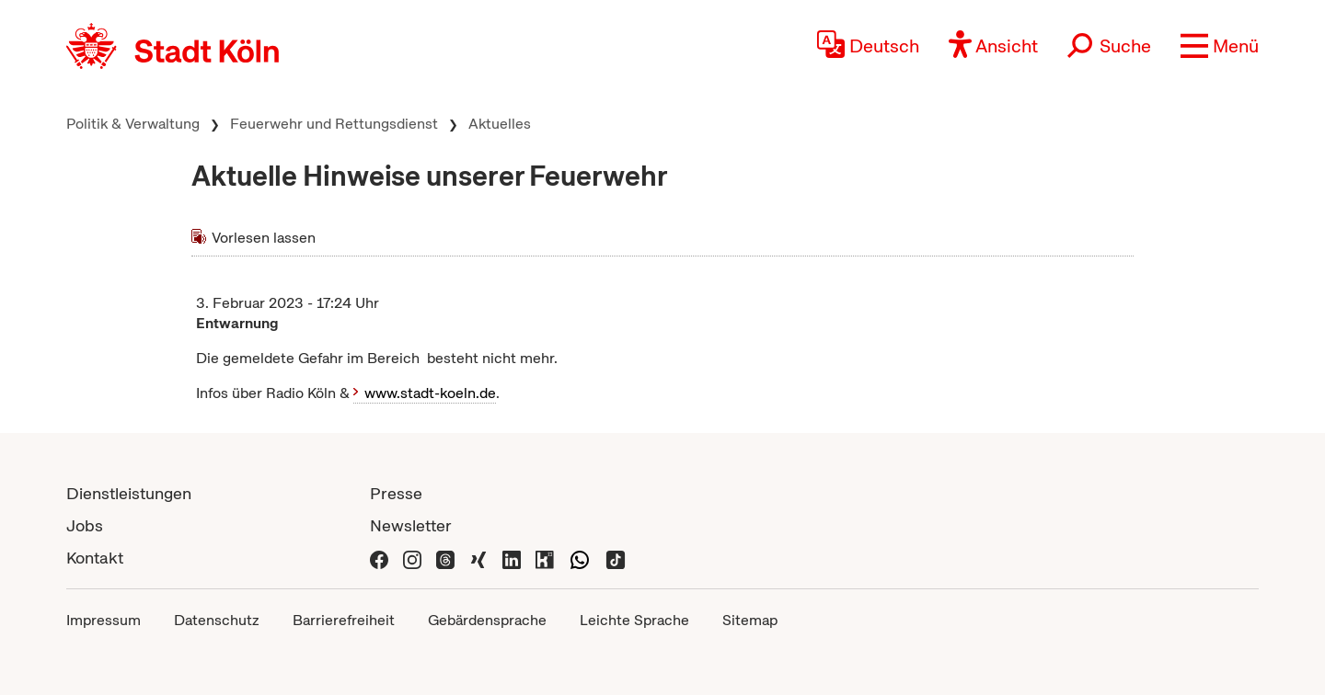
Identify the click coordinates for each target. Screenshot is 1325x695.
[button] (1220, 46)
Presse (396, 493)
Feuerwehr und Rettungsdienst (334, 123)
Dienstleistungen (128, 493)
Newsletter (411, 525)
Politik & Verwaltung (133, 123)
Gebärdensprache (487, 620)
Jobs (84, 525)
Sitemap (750, 620)
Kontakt (94, 557)
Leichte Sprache (634, 620)
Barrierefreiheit (344, 620)
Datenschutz (216, 620)
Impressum (103, 620)
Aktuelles (499, 123)
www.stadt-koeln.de (430, 393)
